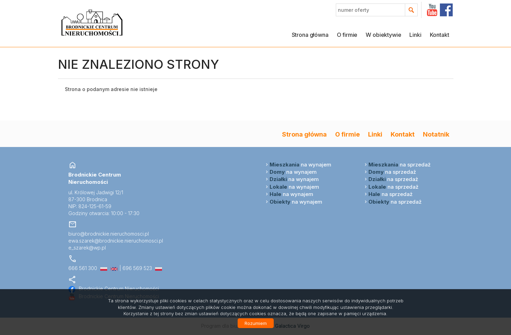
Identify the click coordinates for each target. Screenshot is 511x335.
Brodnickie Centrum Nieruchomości (113, 289)
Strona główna (310, 34)
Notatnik (436, 134)
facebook (446, 9)
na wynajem (300, 164)
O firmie (347, 34)
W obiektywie (383, 34)
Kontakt (439, 34)
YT (432, 9)
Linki (415, 34)
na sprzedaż (399, 164)
